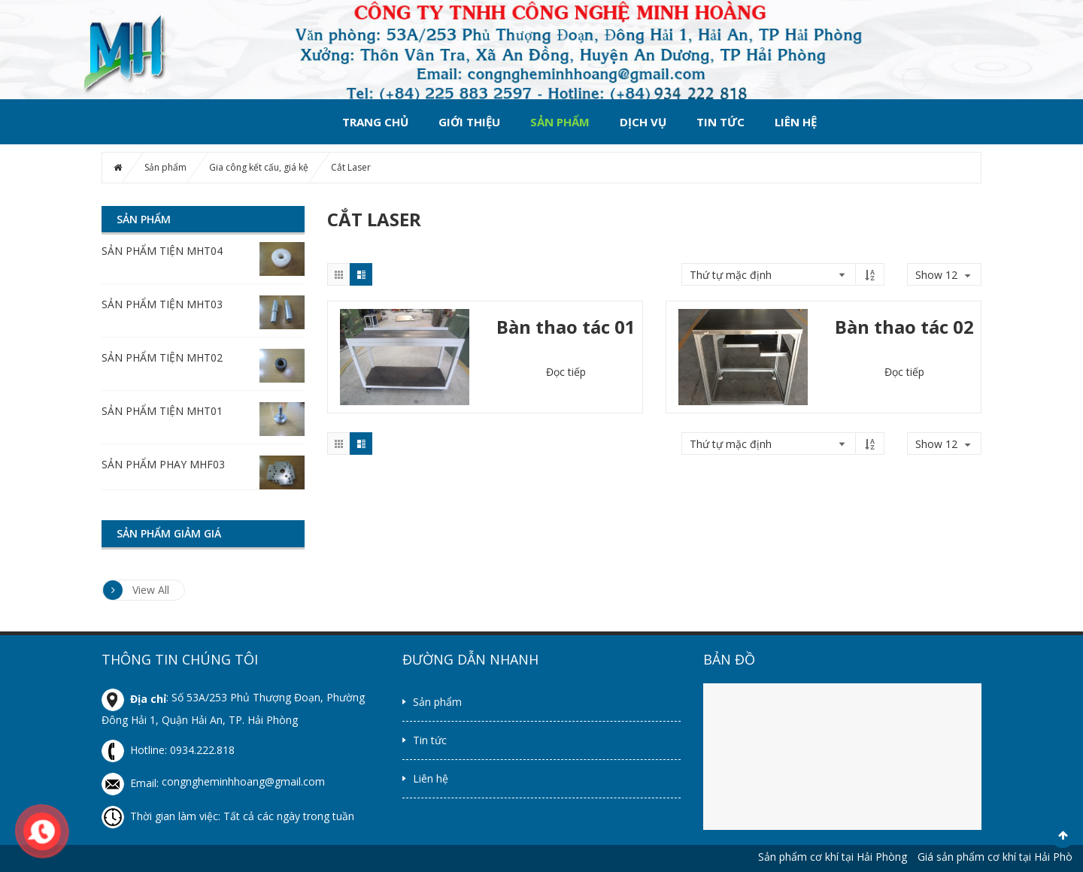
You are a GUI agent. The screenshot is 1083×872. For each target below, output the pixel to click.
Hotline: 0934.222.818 (168, 750)
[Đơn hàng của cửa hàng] (768, 275)
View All (136, 590)
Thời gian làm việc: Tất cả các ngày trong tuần (228, 816)
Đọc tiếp (566, 372)
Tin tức (720, 121)
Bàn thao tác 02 (904, 326)
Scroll (1062, 835)
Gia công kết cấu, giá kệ (258, 167)
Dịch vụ (643, 121)
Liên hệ (796, 121)
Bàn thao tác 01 (566, 326)
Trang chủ (375, 121)
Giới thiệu (469, 121)
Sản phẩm (560, 121)
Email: (132, 783)
